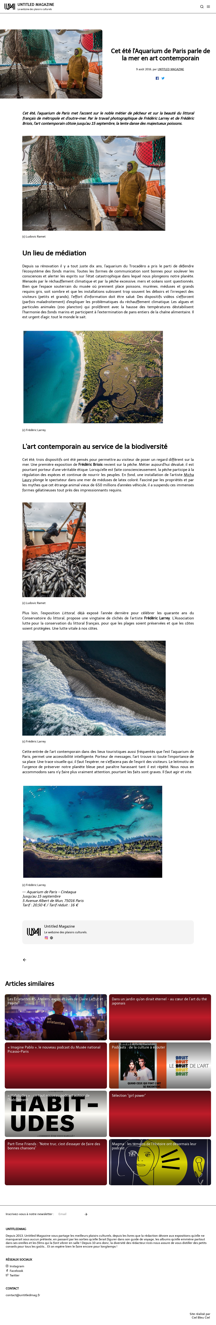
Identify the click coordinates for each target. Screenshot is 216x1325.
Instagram (15, 1266)
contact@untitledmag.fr (23, 1295)
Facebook (14, 1271)
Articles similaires (29, 983)
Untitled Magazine (171, 69)
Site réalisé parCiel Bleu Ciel (200, 1315)
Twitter (12, 1275)
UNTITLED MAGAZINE (36, 7)
